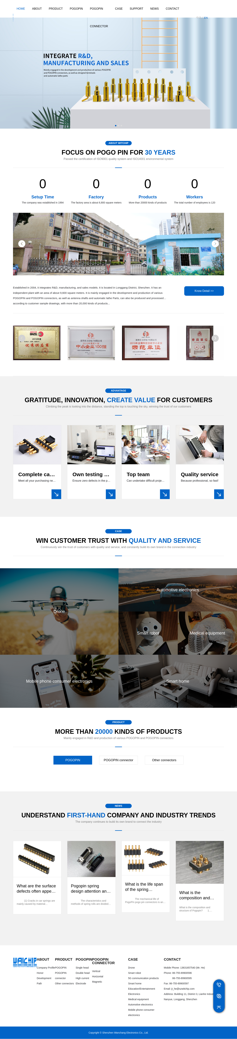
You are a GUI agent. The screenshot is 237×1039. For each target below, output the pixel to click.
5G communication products (143, 978)
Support (136, 8)
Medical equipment (138, 999)
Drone (131, 967)
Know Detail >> (203, 291)
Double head (82, 973)
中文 (198, 17)
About (37, 8)
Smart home (135, 983)
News (154, 8)
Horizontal (97, 976)
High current (82, 978)
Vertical (96, 971)
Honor (40, 973)
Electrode (81, 983)
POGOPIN (76, 8)
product (56, 8)
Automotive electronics (140, 1004)
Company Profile (46, 967)
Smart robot (134, 973)
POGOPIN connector (99, 17)
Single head (82, 967)
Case (119, 8)
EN (206, 17)
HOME (21, 8)
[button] (115, 125)
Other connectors (164, 760)
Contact (172, 8)
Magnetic (97, 981)
